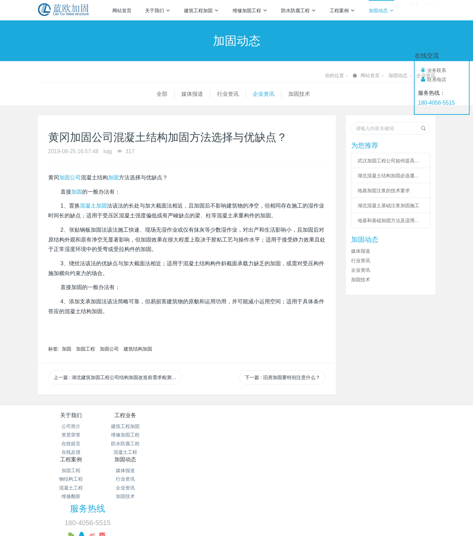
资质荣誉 (70, 434)
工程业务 (137, 415)
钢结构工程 (203, 434)
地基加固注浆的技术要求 (384, 190)
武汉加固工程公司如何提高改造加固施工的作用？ (391, 160)
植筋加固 (371, 499)
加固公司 (70, 177)
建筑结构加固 (138, 349)
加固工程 (85, 349)
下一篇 (282, 377)
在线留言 (70, 443)
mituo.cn (279, 521)
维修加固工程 (250, 10)
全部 (43, 94)
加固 (113, 177)
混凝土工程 (137, 452)
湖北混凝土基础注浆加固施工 (388, 205)
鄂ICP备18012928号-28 (309, 471)
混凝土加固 (93, 206)
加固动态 (381, 10)
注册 (429, 10)
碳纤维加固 (253, 499)
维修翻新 (203, 452)
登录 (414, 10)
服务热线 (352, 420)
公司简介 (70, 426)
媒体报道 (74, 94)
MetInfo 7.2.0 (225, 521)
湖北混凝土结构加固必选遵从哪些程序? (391, 175)
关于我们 (157, 10)
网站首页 (121, 10)
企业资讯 (145, 94)
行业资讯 (109, 94)
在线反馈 (70, 452)
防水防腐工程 (298, 10)
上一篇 (118, 377)
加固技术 (181, 94)
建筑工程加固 (201, 10)
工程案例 (342, 10)
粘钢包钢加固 (296, 499)
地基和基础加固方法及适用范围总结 (391, 220)
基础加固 (337, 499)
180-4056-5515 (436, 103)
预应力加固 (241, 511)
